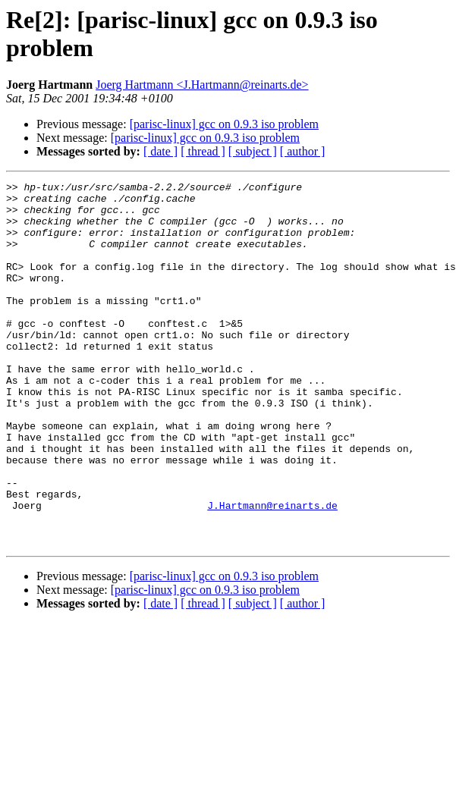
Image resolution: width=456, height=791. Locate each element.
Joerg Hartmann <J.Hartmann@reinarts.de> (202, 84)
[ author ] (302, 151)
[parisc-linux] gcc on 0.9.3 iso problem (224, 124)
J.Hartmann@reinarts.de (272, 571)
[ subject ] (252, 151)
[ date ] (160, 151)
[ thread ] (203, 151)
